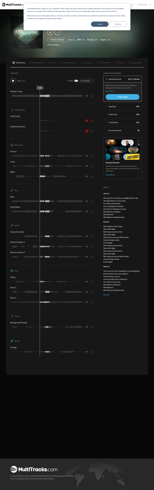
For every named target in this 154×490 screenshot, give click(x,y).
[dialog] (77, 17)
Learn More (110, 91)
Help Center (141, 4)
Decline (118, 24)
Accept (99, 24)
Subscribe (122, 97)
